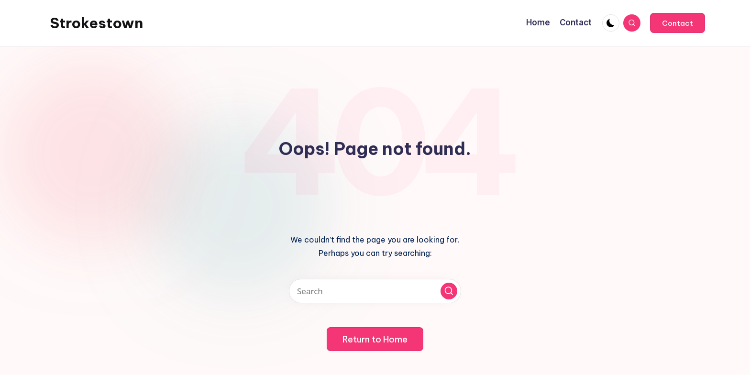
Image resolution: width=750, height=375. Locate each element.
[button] (677, 23)
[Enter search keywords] (375, 291)
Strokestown (96, 23)
